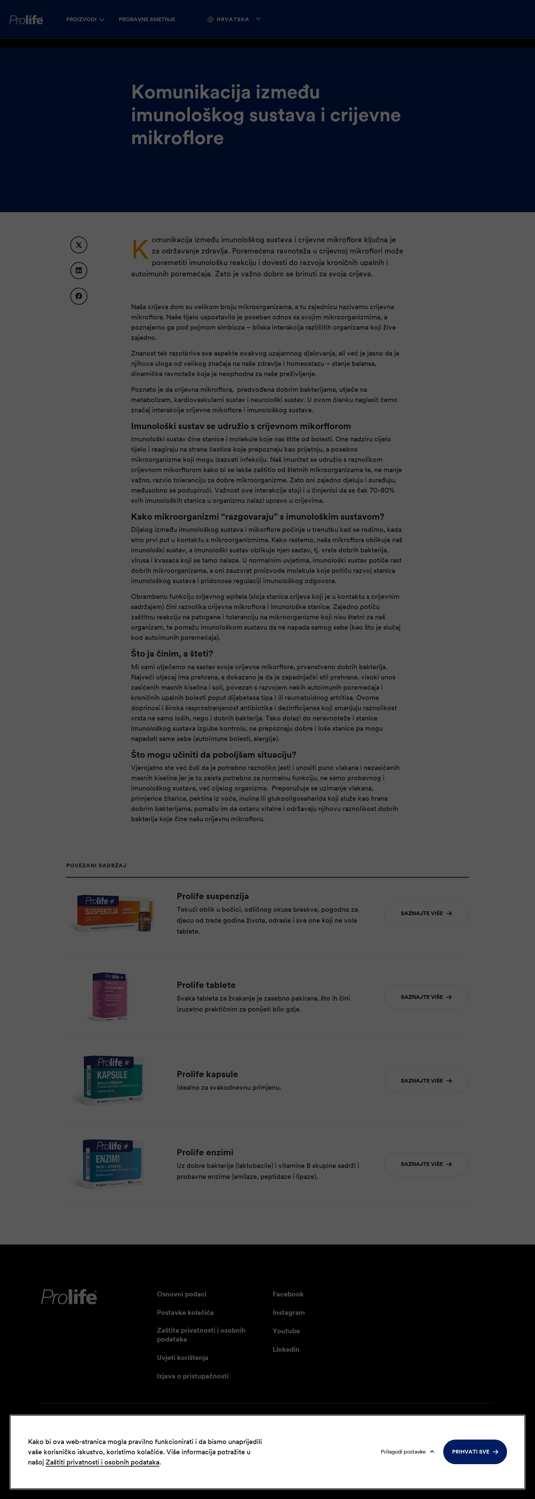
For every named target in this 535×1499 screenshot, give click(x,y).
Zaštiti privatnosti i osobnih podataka (102, 1462)
